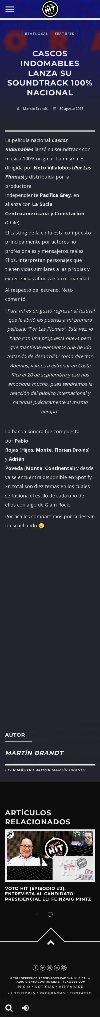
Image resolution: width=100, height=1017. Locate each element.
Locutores (23, 993)
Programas (52, 993)
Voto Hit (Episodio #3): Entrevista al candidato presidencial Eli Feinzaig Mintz (48, 894)
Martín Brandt (35, 108)
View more (50, 855)
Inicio (23, 986)
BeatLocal (36, 33)
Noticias (44, 986)
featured (65, 33)
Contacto (81, 993)
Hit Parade (71, 986)
